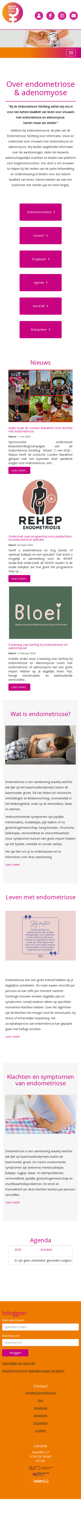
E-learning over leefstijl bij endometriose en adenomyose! (38, 646)
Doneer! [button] (40, 235)
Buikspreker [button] (40, 329)
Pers (40, 1400)
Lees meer (12, 864)
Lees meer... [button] (19, 470)
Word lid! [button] (40, 306)
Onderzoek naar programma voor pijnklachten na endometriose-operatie (40, 538)
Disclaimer (40, 1423)
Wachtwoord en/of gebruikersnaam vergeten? (33, 1371)
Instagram (41, 1415)
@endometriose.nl (40, 1393)
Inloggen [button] (15, 1353)
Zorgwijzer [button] (41, 259)
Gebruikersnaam (13, 1320)
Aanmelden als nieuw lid (18, 1363)
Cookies (40, 1431)
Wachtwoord (11, 1336)
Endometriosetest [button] (41, 212)
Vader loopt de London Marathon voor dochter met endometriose (40, 429)
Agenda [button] (41, 282)
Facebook (40, 1408)
